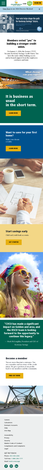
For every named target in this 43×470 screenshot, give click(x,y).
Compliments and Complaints (14, 446)
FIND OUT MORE (14, 376)
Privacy (6, 438)
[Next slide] (4, 28)
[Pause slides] (4, 18)
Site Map (7, 431)
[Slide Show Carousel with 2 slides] (21, 23)
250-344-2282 (14, 456)
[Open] (3, 3)
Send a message (14, 461)
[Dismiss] (39, 9)
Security (7, 441)
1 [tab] (20, 28)
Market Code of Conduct (13, 443)
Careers (7, 420)
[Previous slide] (39, 28)
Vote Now (6, 9)
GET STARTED (14, 242)
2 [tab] (22, 28)
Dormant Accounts (11, 425)
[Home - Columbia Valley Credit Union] (21, 3)
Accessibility (8, 435)
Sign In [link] (37, 3)
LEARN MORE (12, 113)
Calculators (8, 422)
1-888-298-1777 (17, 458)
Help (6, 428)
